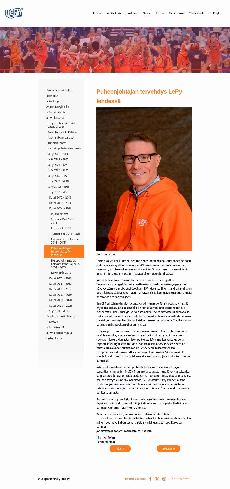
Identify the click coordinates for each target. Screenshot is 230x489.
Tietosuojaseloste (134, 478)
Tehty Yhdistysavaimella (180, 478)
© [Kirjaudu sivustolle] (39, 478)
